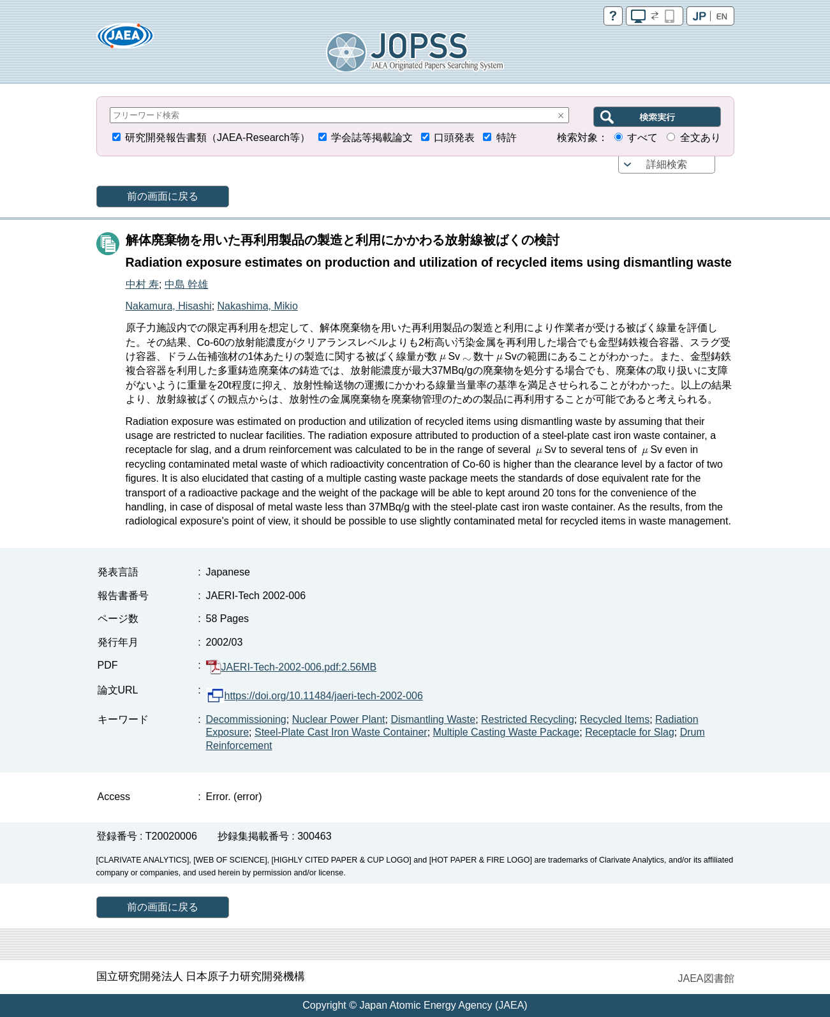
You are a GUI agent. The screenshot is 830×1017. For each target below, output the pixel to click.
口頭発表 (454, 137)
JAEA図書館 (706, 978)
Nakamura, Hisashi (169, 306)
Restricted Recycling (527, 719)
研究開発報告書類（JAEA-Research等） (217, 137)
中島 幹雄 (186, 284)
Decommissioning (246, 719)
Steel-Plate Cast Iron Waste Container (341, 732)
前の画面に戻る (162, 196)
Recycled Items (614, 719)
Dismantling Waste (432, 719)
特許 (506, 137)
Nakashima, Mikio (258, 306)
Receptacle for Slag (629, 732)
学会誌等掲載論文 (372, 137)
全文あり (700, 137)
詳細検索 (666, 164)
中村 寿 (142, 284)
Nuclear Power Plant (338, 719)
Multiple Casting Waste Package (506, 732)
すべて (642, 137)
